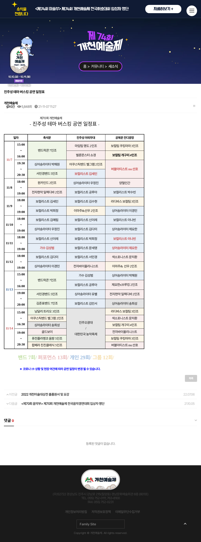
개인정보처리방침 (76, 512)
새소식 (113, 66)
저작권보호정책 (101, 512)
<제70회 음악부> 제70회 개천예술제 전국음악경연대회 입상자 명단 (62, 404)
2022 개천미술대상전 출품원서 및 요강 (45, 394)
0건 (10, 106)
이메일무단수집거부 (127, 512)
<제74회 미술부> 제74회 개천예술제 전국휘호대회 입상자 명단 (108, 9)
